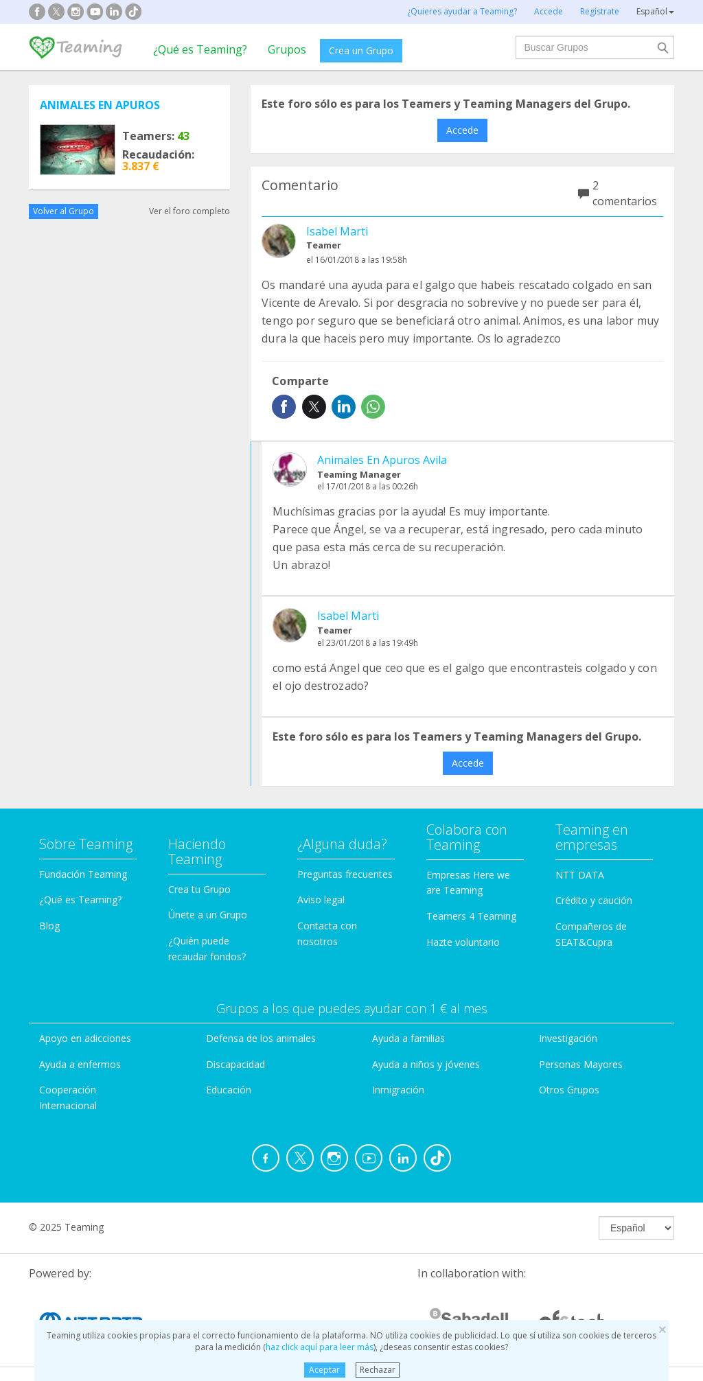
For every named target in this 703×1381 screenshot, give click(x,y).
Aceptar (324, 1370)
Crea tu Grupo (199, 889)
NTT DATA (579, 874)
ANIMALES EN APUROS (100, 105)
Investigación (568, 1038)
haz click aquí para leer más (319, 1347)
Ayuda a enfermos (80, 1064)
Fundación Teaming (83, 874)
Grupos (287, 49)
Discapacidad (235, 1064)
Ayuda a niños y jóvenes (426, 1064)
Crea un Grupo (361, 50)
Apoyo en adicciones (85, 1038)
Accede (462, 130)
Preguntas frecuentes (345, 874)
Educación (228, 1089)
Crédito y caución (593, 900)
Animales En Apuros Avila (382, 459)
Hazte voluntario (463, 942)
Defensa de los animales (261, 1038)
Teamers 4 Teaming (471, 915)
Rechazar (377, 1370)
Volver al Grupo (63, 211)
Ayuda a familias (408, 1038)
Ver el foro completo (189, 211)
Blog (49, 925)
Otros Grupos (569, 1089)
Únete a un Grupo (207, 914)
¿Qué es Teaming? (200, 49)
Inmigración (398, 1089)
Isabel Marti (337, 231)
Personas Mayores (581, 1064)
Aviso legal (321, 899)
